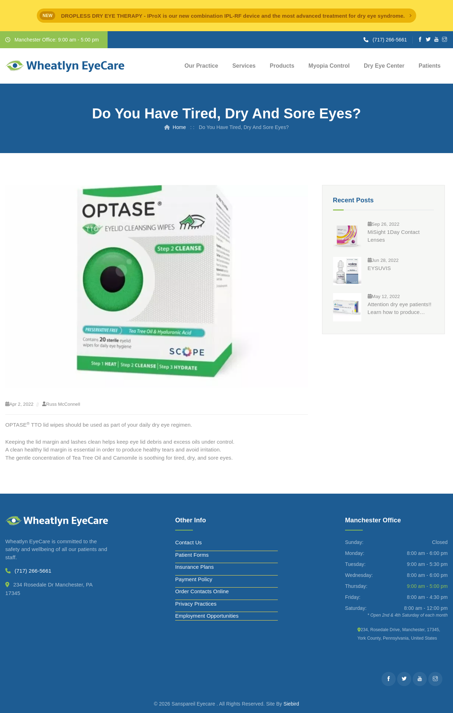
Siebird (291, 704)
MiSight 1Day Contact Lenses (394, 236)
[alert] (226, 16)
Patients (430, 66)
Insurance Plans (194, 567)
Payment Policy (193, 579)
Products (282, 66)
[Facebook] (420, 39)
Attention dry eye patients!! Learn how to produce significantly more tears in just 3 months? (399, 308)
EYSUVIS (379, 268)
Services (244, 66)
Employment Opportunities (207, 616)
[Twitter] (428, 39)
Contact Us (188, 542)
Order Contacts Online (202, 591)
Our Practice (201, 66)
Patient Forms (192, 555)
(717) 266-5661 (390, 40)
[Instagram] (444, 39)
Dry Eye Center (384, 66)
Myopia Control (329, 66)
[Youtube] (436, 39)
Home (179, 127)
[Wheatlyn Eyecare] (64, 66)
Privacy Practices (196, 604)
